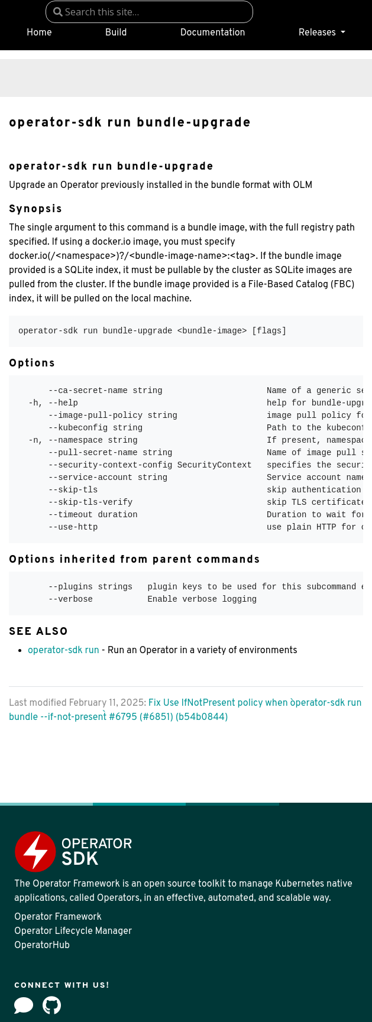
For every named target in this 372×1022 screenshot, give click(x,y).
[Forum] (23, 1005)
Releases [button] (318, 33)
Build (116, 33)
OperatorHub (42, 946)
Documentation (212, 33)
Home (39, 33)
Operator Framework (58, 917)
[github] (52, 1005)
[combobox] (149, 12)
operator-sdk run (63, 651)
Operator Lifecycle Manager (73, 931)
